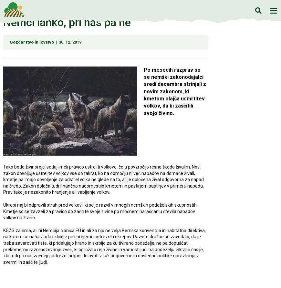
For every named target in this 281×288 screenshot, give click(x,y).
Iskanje (258, 10)
